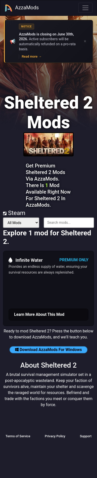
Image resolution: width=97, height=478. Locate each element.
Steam (14, 212)
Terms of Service (18, 436)
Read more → (31, 56)
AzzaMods (22, 8)
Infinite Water (26, 260)
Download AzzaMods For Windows (48, 349)
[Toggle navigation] (85, 8)
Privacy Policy (55, 436)
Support (85, 436)
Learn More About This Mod (39, 314)
